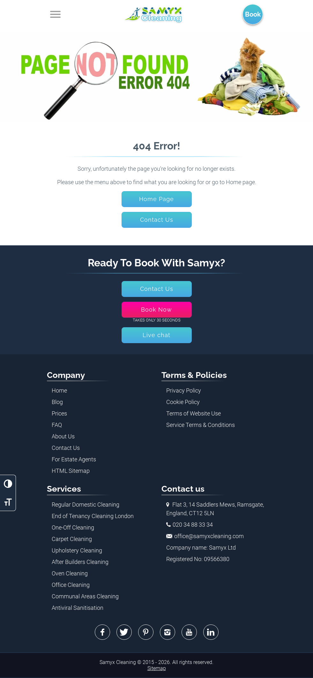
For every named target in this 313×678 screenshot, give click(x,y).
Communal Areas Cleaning (85, 596)
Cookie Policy (183, 402)
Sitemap (156, 668)
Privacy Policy (183, 390)
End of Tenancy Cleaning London (93, 516)
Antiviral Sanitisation (77, 607)
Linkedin (211, 632)
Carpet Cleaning (72, 539)
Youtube (189, 632)
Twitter (124, 632)
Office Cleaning (71, 584)
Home (59, 390)
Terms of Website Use (193, 413)
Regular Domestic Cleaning (85, 504)
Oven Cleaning (70, 573)
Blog (57, 402)
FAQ (57, 425)
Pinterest (145, 632)
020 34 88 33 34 (193, 524)
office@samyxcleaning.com (209, 536)
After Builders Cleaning (80, 562)
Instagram (167, 632)
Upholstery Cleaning (77, 550)
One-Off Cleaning (73, 527)
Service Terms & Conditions (200, 425)
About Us (63, 436)
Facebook (102, 632)
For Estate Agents (74, 459)
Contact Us (66, 447)
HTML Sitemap (71, 470)
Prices (59, 413)
